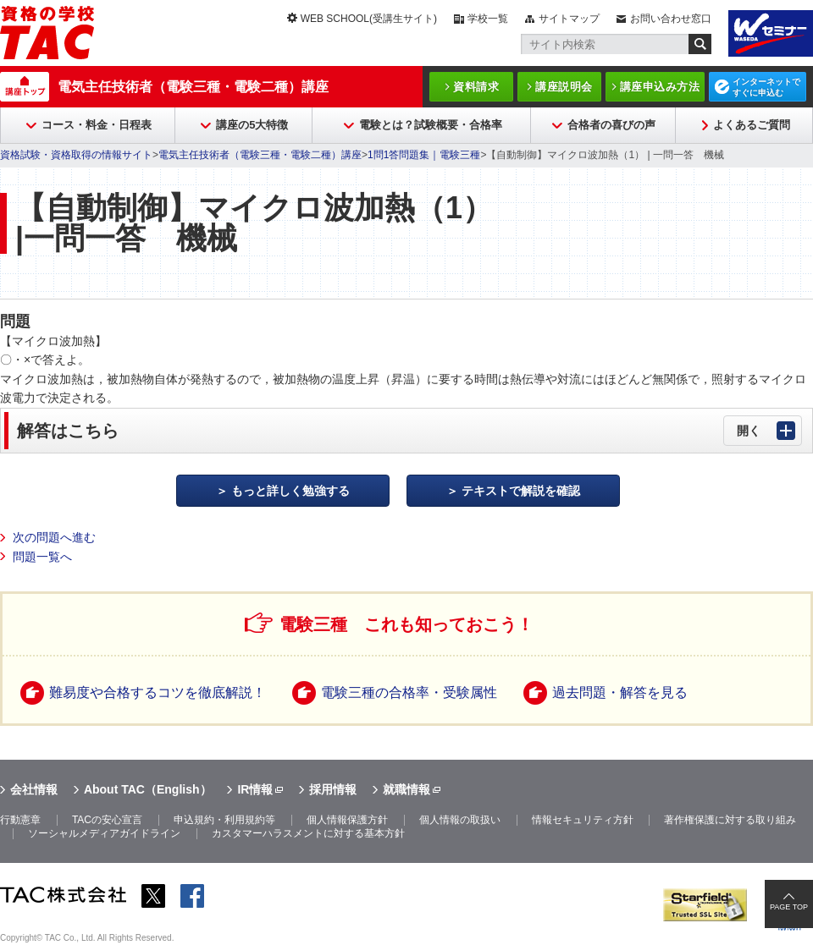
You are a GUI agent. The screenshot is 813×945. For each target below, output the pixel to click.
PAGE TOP (789, 907)
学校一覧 (487, 19)
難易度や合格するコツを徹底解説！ (157, 692)
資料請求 (476, 86)
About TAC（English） (148, 789)
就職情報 (406, 789)
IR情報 (255, 789)
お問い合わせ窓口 (670, 19)
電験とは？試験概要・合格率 (430, 124)
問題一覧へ (42, 556)
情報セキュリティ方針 (582, 820)
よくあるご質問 (751, 124)
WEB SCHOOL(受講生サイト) (369, 19)
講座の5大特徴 (252, 124)
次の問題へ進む (54, 537)
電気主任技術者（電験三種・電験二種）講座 (193, 87)
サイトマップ (569, 19)
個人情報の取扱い (460, 820)
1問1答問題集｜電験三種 (424, 155)
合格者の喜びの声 (611, 124)
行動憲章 (20, 820)
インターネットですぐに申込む (766, 87)
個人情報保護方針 (347, 820)
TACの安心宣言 (107, 820)
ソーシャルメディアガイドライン (104, 833)
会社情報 (34, 789)
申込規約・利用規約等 (224, 820)
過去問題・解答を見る (620, 692)
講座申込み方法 (660, 86)
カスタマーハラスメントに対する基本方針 (308, 833)
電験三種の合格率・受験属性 (409, 692)
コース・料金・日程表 (96, 124)
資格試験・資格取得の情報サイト (76, 155)
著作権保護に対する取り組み (730, 820)
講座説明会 (564, 86)
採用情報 (333, 789)
